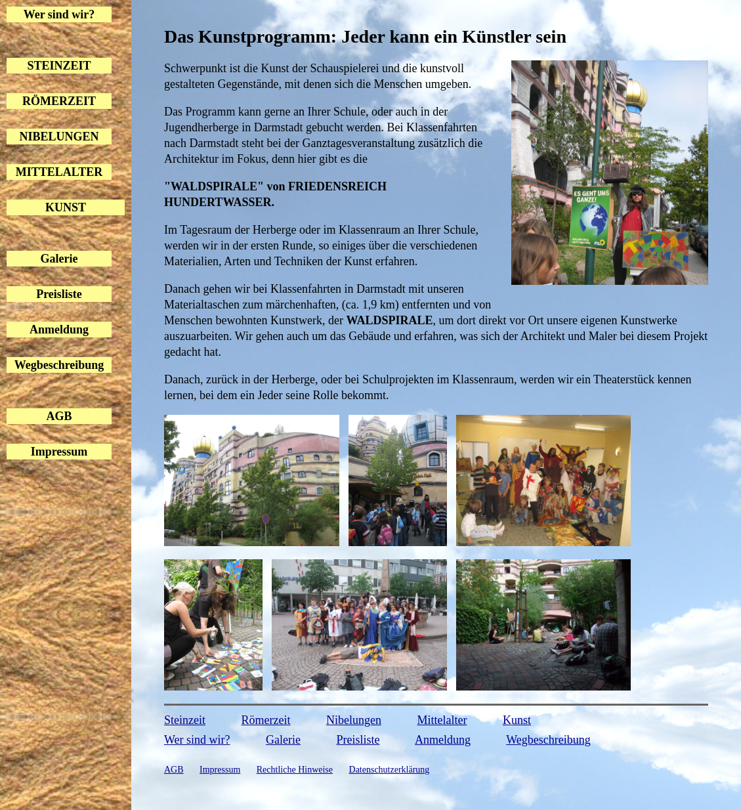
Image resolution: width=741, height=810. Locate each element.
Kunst (517, 720)
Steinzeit (184, 720)
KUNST (65, 207)
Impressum (59, 451)
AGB (59, 416)
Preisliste (59, 294)
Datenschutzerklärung (389, 770)
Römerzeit (265, 720)
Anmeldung (59, 329)
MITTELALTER (59, 172)
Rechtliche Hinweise (295, 770)
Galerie (59, 258)
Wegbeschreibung (59, 365)
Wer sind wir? (59, 14)
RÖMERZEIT (59, 101)
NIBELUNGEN (58, 136)
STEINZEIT (59, 65)
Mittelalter (442, 720)
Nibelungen (353, 720)
